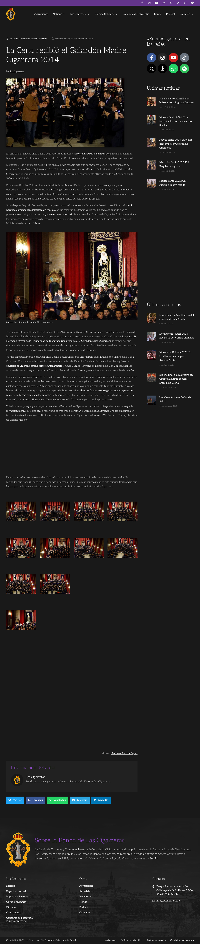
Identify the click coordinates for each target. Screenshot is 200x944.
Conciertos (24, 39)
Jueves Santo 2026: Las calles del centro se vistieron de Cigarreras (175, 143)
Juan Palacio (55, 365)
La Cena (14, 39)
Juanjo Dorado (69, 940)
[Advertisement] (170, 252)
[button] (59, 14)
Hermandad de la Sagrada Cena (93, 153)
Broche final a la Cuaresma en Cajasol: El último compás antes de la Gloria (176, 379)
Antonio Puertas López (124, 753)
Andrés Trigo (54, 940)
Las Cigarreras (17, 71)
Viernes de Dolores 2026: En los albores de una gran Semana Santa (175, 356)
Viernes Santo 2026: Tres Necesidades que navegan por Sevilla (176, 121)
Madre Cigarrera (39, 39)
